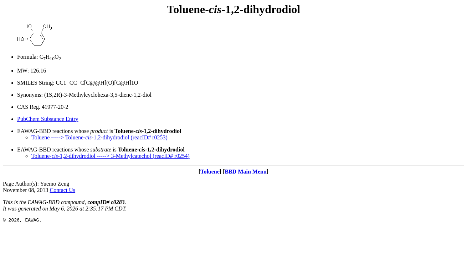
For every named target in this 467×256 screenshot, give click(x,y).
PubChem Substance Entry (47, 119)
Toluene (210, 172)
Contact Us (63, 190)
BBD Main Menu (245, 172)
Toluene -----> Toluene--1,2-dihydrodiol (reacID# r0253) (99, 137)
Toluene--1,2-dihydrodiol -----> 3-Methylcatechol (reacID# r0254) (110, 156)
